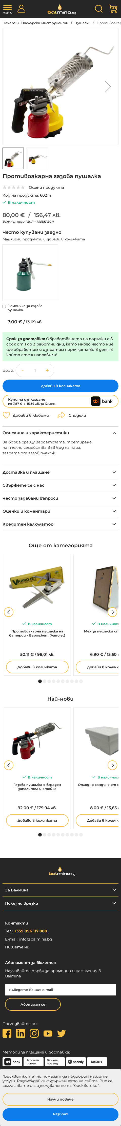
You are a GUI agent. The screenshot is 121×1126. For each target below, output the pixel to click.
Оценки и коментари (26, 511)
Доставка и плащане (26, 472)
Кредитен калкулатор (28, 524)
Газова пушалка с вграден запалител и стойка (37, 787)
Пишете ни (17, 947)
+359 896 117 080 (30, 931)
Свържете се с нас (23, 485)
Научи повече (60, 1099)
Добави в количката (37, 667)
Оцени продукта (46, 187)
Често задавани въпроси (30, 498)
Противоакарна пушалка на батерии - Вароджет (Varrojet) (37, 633)
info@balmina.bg (35, 939)
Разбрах (60, 1114)
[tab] (60, 432)
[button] (108, 86)
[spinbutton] (35, 370)
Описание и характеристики (36, 432)
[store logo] (60, 9)
